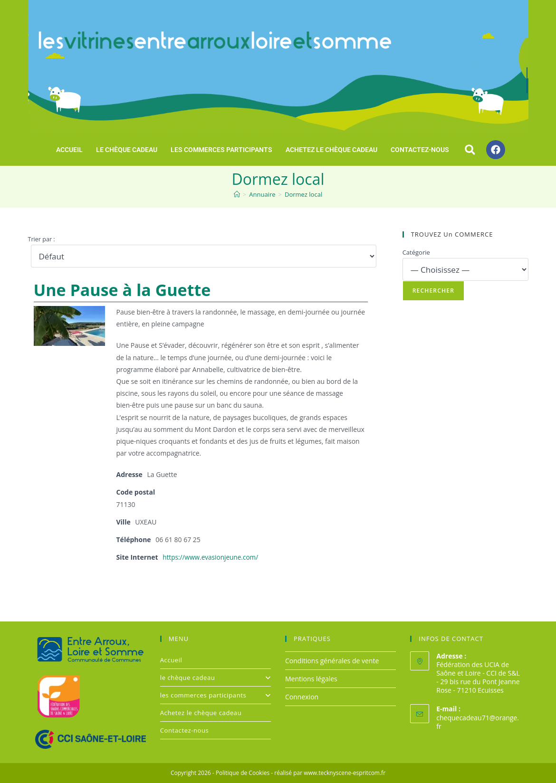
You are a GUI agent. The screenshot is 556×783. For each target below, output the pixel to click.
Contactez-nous (420, 149)
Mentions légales (311, 678)
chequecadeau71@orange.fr (477, 722)
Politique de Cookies (242, 773)
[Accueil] (237, 194)
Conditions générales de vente (332, 660)
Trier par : (41, 239)
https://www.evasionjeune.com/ (212, 557)
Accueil (69, 149)
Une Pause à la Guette (122, 290)
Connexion (301, 696)
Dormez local (303, 194)
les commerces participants (221, 149)
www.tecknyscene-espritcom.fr (344, 773)
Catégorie (416, 252)
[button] (470, 149)
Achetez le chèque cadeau (331, 149)
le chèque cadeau (126, 149)
